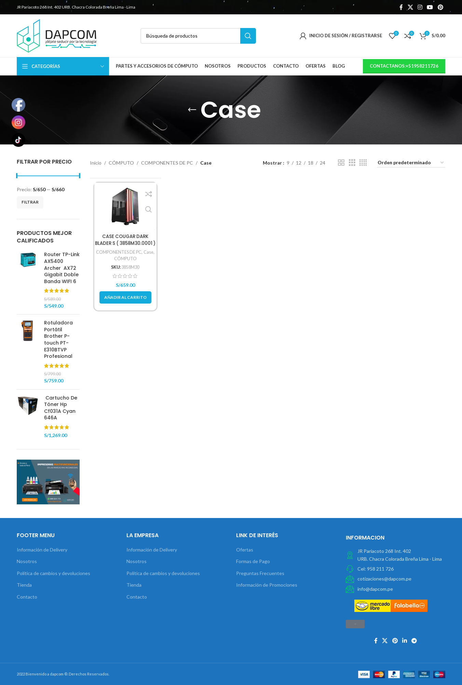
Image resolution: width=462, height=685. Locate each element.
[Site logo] (57, 35)
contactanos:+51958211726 (404, 66)
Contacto (27, 597)
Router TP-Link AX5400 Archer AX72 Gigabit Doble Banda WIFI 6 (62, 267)
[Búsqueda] (198, 36)
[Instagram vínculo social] (419, 7)
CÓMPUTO (121, 163)
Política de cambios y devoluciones (53, 573)
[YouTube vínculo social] (430, 7)
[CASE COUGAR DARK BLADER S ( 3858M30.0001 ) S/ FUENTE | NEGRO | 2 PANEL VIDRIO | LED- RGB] (125, 206)
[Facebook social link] (401, 7)
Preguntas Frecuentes (260, 573)
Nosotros (27, 561)
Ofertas (244, 550)
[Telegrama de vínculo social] (414, 640)
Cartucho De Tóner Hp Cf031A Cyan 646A (60, 408)
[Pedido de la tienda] (411, 163)
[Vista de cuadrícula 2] (341, 162)
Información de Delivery (42, 550)
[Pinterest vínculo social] (440, 7)
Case (150, 252)
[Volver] (192, 110)
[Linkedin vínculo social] (404, 640)
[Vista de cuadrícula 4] (363, 162)
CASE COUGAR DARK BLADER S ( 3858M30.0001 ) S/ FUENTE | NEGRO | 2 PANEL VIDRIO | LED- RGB (125, 246)
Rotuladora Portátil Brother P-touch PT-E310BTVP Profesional (58, 340)
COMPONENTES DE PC (167, 163)
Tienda (24, 585)
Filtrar (30, 202)
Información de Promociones (266, 585)
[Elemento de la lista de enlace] (395, 569)
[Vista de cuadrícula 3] (352, 162)
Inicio (95, 163)
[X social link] (410, 7)
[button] (125, 297)
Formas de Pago (253, 561)
